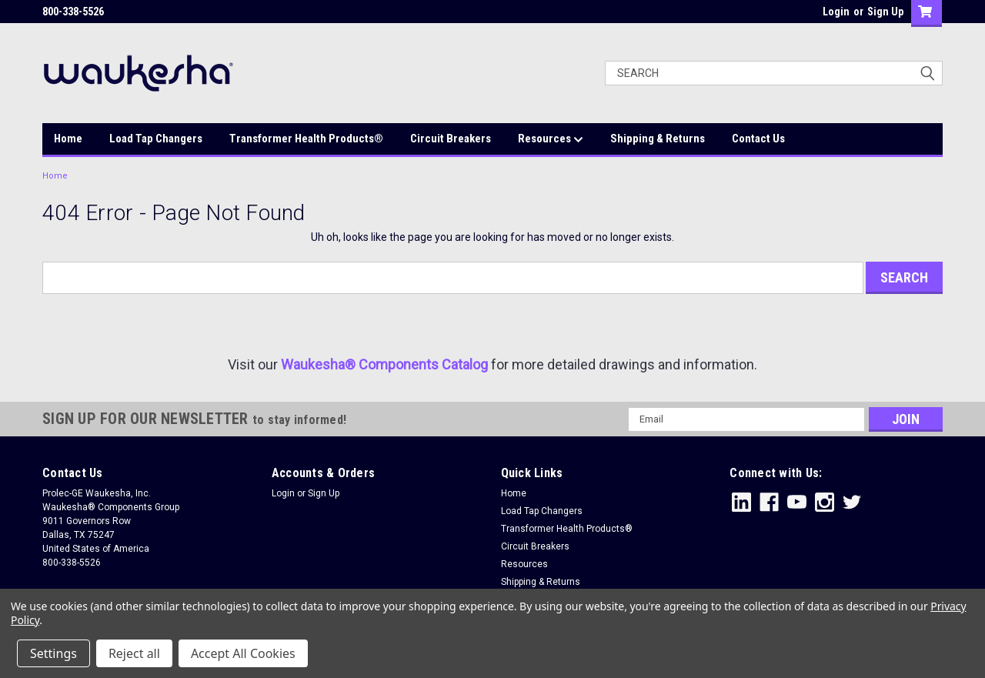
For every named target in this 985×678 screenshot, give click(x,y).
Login (836, 11)
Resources (550, 139)
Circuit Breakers (450, 138)
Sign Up (885, 11)
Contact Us (758, 138)
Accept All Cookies (243, 653)
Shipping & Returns (657, 138)
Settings (53, 653)
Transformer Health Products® (306, 138)
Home (68, 138)
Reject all (134, 653)
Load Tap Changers (155, 138)
